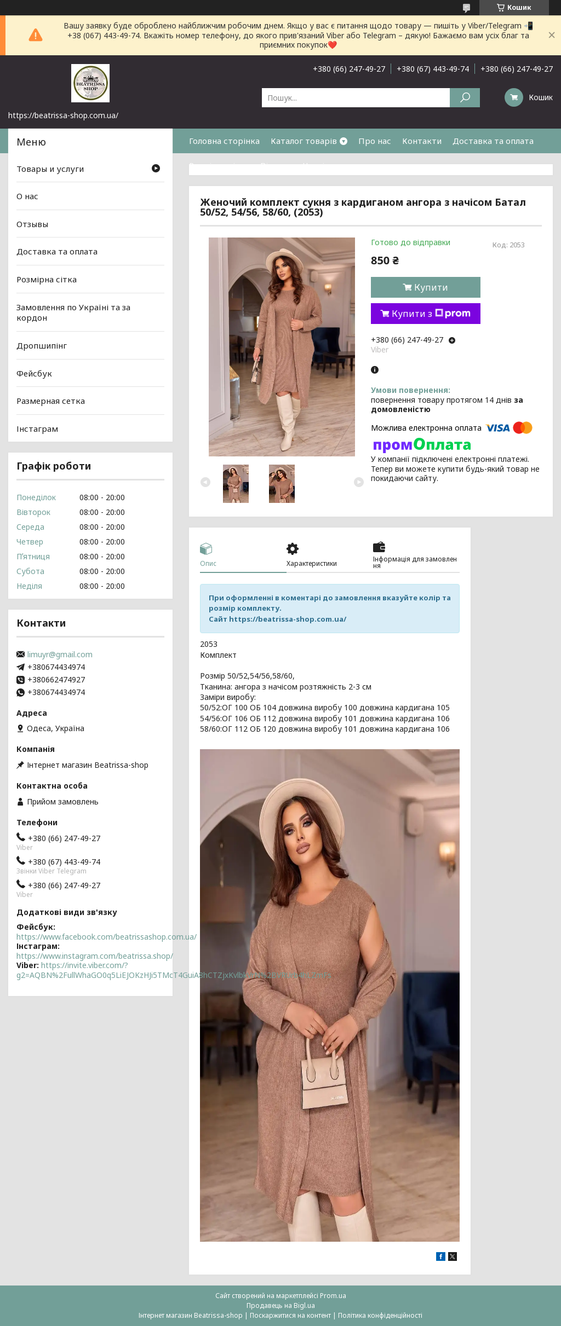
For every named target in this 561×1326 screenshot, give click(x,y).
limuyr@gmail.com (60, 654)
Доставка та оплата (493, 140)
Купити (431, 287)
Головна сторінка (224, 140)
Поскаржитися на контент (290, 1315)
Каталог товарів (304, 140)
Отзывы (32, 223)
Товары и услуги (50, 168)
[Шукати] (465, 97)
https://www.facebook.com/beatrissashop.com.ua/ (106, 936)
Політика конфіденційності (380, 1315)
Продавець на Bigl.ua (281, 1305)
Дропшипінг (41, 345)
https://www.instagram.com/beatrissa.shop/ (94, 956)
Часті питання (331, 165)
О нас (27, 195)
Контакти (422, 140)
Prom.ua (333, 1295)
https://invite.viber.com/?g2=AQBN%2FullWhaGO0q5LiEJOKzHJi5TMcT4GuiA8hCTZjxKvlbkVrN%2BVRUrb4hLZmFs (173, 970)
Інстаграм (37, 428)
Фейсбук (34, 372)
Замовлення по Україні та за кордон (73, 312)
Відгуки (276, 165)
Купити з (431, 314)
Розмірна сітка (219, 165)
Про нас (374, 140)
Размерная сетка (50, 400)
